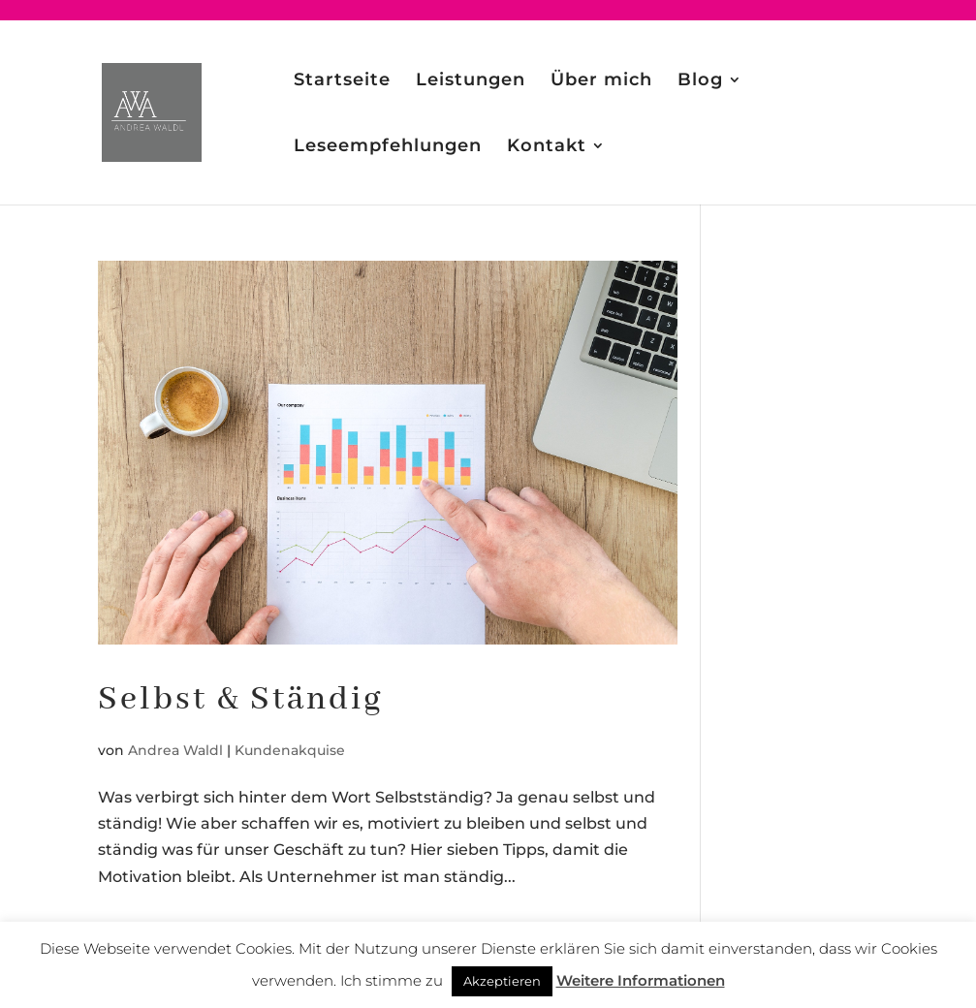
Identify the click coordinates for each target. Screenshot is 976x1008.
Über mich (601, 81)
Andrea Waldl (175, 750)
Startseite (342, 81)
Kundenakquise (290, 750)
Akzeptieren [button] (502, 981)
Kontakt (546, 147)
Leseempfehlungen (388, 147)
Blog (700, 81)
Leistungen (470, 81)
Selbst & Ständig (241, 699)
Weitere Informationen (640, 980)
